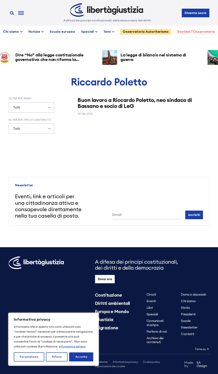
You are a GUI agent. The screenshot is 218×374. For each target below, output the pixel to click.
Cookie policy (151, 362)
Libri (150, 307)
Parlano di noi (157, 331)
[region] (53, 339)
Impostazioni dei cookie (110, 366)
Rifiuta (57, 356)
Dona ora (105, 279)
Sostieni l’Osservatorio (196, 31)
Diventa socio (195, 13)
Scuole (185, 321)
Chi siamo (11, 31)
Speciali (87, 31)
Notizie (34, 31)
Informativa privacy (125, 362)
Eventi (151, 301)
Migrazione (106, 328)
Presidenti (188, 314)
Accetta (81, 356)
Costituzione (108, 295)
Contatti (187, 334)
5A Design (195, 364)
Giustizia (104, 319)
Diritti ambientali (112, 303)
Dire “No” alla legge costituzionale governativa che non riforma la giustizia (50, 59)
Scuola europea (62, 31)
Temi (107, 31)
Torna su (202, 349)
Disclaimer (101, 362)
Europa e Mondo (112, 311)
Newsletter (189, 327)
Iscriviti (194, 215)
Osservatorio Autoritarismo (146, 31)
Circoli (151, 294)
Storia (185, 307)
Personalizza (29, 356)
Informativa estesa (72, 346)
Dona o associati (193, 294)
